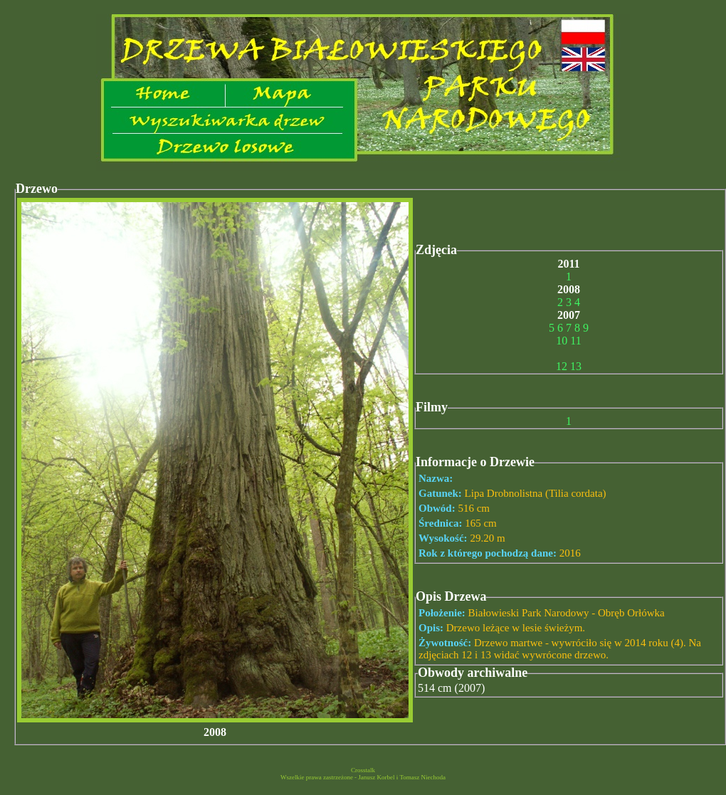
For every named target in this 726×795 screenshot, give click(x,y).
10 (561, 341)
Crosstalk (363, 770)
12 (561, 366)
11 (575, 341)
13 (576, 366)
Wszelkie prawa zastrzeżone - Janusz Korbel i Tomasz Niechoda (363, 777)
